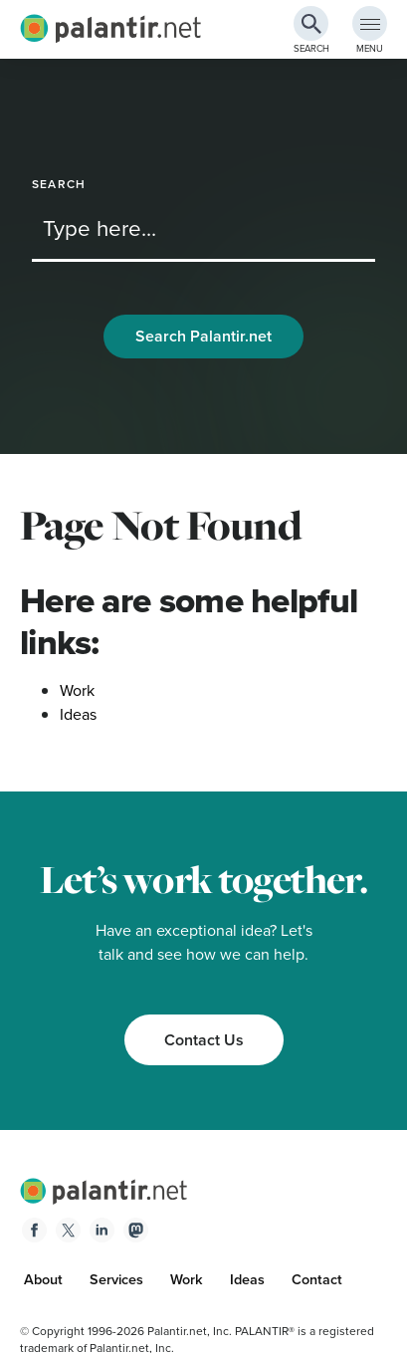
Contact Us (204, 1039)
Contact (317, 1279)
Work (77, 690)
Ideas (78, 714)
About (43, 1279)
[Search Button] (311, 23)
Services (116, 1279)
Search (59, 184)
